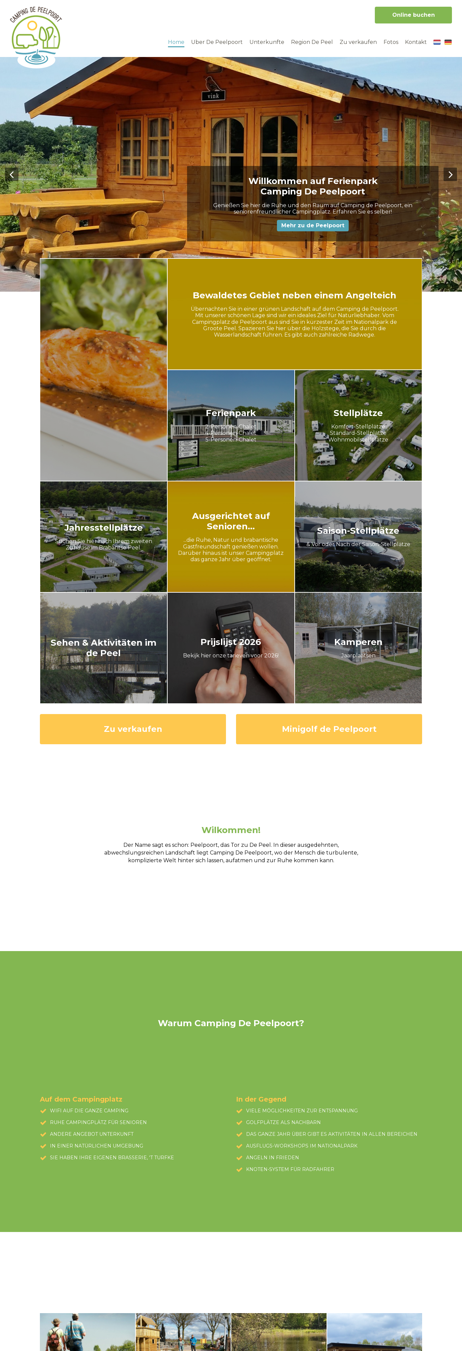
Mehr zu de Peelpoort (312, 225)
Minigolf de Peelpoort (329, 729)
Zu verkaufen (133, 729)
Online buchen (413, 15)
